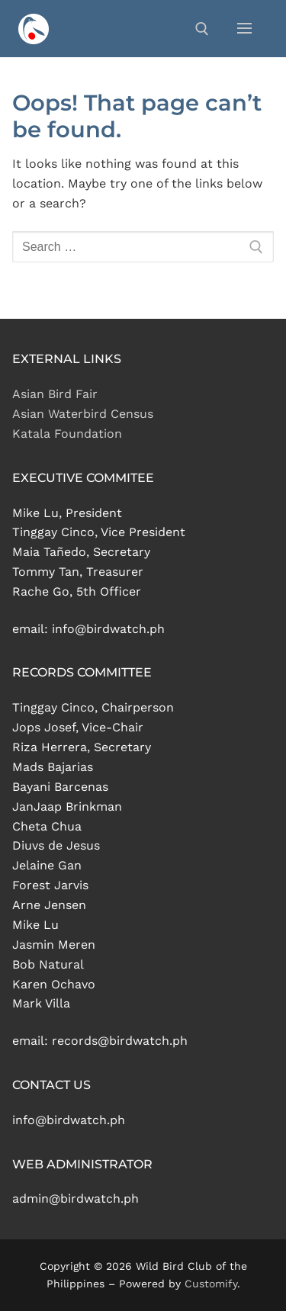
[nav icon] (244, 29)
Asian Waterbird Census (82, 413)
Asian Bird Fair (55, 394)
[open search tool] (202, 29)
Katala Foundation (67, 433)
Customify (211, 1283)
